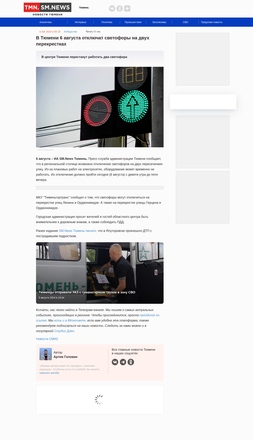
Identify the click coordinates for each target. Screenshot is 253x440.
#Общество (70, 31)
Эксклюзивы (159, 22)
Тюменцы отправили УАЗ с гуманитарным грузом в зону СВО (87, 292)
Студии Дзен (64, 331)
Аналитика (46, 22)
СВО (185, 22)
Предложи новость (211, 22)
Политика (106, 22)
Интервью (80, 22)
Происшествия (133, 22)
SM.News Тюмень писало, (78, 231)
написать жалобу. (49, 372)
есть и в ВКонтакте (70, 320)
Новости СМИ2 (47, 339)
